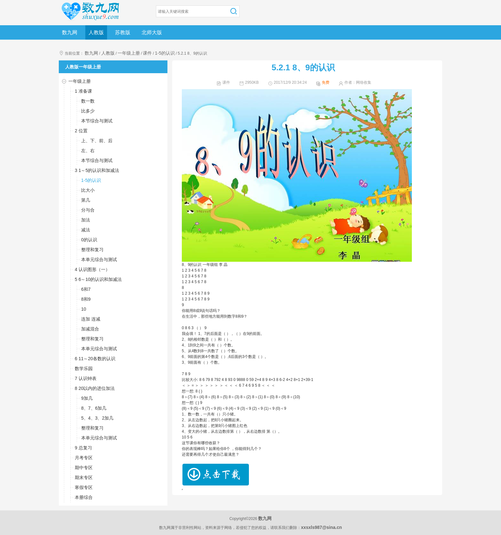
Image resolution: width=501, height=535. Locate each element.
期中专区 (84, 467)
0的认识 (89, 239)
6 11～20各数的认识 (95, 358)
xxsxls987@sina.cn (321, 527)
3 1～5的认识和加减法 (97, 170)
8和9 (86, 299)
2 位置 (81, 130)
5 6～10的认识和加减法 (98, 279)
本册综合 (84, 497)
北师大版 (152, 32)
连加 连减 (90, 319)
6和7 (86, 289)
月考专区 (84, 457)
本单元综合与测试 (99, 259)
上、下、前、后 (96, 140)
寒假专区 (84, 487)
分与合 (88, 210)
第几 (85, 200)
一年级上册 (129, 53)
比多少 (88, 110)
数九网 (69, 32)
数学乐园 (84, 368)
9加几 (87, 398)
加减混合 (90, 328)
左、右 (88, 150)
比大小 (88, 190)
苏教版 (122, 32)
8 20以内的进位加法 (95, 388)
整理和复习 (92, 249)
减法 (85, 229)
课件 (147, 53)
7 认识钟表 (85, 378)
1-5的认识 (165, 53)
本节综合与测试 (96, 120)
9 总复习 (83, 447)
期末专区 (84, 477)
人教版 (96, 32)
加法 (85, 219)
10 (83, 309)
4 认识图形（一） (92, 269)
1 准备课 (83, 91)
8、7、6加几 (93, 408)
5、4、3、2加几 (97, 418)
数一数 (88, 101)
